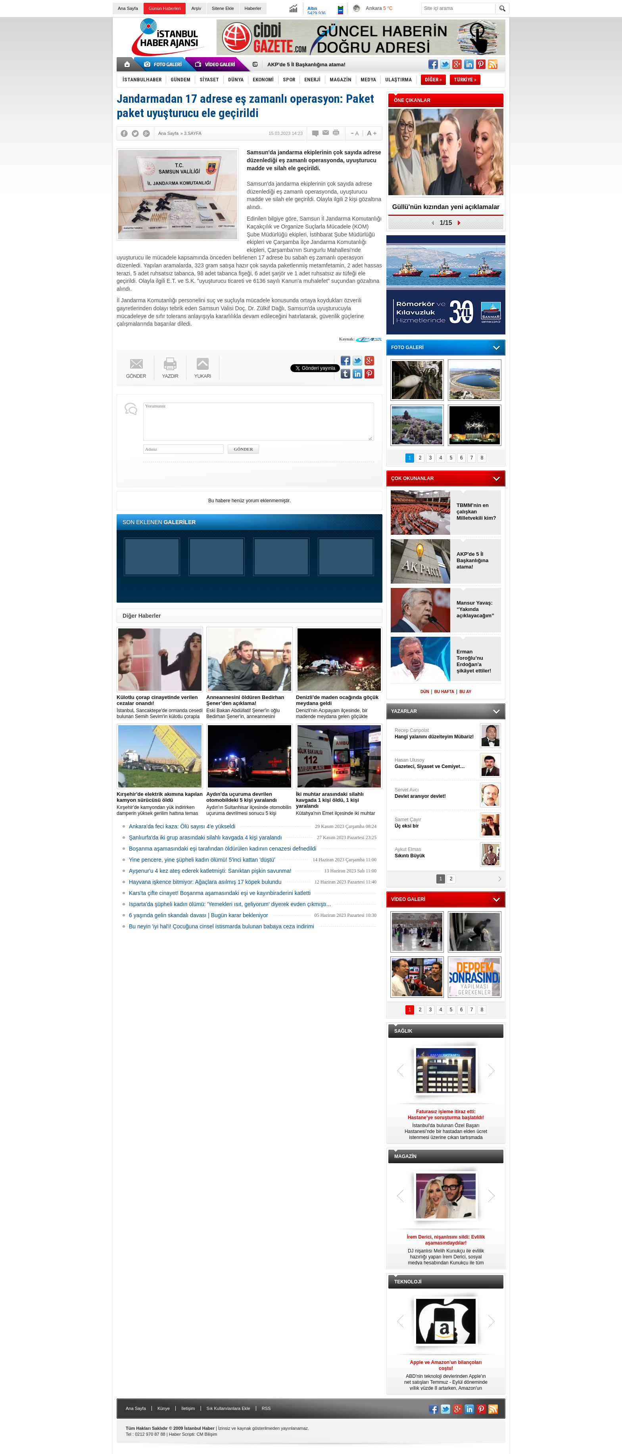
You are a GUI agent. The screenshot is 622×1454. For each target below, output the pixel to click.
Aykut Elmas (436, 853)
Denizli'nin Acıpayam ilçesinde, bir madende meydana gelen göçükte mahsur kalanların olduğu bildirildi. (339, 707)
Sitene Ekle (223, 8)
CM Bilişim (206, 1434)
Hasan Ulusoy (436, 763)
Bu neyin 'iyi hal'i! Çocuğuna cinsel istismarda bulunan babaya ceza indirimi (221, 926)
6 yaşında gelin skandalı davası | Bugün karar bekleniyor (198, 915)
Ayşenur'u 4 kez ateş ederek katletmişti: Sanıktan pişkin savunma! (210, 871)
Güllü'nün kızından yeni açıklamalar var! (446, 210)
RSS (266, 1408)
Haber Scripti (181, 1434)
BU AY (465, 692)
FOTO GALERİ (407, 347)
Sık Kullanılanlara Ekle (228, 1408)
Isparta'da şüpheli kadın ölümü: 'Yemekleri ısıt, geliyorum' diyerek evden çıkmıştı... (230, 904)
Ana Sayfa (128, 8)
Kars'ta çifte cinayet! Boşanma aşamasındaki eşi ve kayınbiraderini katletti (220, 893)
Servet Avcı (436, 793)
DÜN (424, 692)
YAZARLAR (404, 711)
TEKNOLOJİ (408, 1282)
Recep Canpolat (436, 734)
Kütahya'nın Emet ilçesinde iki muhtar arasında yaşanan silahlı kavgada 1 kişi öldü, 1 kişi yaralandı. (339, 803)
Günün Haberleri (165, 8)
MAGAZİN (405, 1156)
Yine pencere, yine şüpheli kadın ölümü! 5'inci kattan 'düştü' (202, 860)
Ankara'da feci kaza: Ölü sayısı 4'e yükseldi (182, 826)
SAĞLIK (403, 1031)
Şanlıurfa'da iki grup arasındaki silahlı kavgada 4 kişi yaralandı (205, 837)
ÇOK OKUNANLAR (412, 478)
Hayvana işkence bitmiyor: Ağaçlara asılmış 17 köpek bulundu (205, 882)
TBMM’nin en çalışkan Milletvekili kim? (476, 511)
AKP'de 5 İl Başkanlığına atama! (306, 64)
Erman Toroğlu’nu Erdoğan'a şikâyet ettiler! (474, 661)
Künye (163, 1408)
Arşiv (196, 8)
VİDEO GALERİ (408, 899)
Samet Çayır (436, 823)
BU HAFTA (444, 692)
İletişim (188, 1408)
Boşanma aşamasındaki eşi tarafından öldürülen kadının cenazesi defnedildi (222, 848)
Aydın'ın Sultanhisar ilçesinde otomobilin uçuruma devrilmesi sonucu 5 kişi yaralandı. (249, 803)
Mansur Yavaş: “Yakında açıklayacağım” (475, 609)
